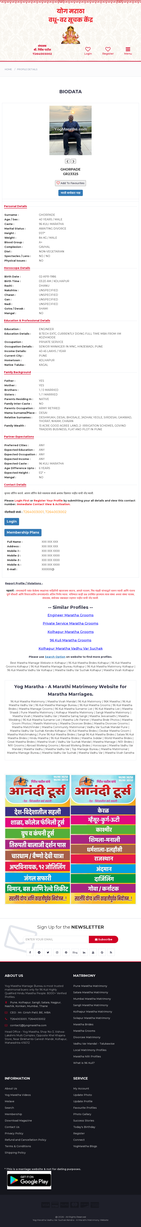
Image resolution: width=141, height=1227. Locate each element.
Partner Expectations (19, 436)
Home (8, 69)
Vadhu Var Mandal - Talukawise (94, 1043)
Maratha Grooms (84, 1030)
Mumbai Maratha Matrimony (92, 998)
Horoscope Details (17, 268)
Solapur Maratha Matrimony (91, 1018)
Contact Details (15, 484)
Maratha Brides (83, 1024)
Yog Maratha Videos (18, 1095)
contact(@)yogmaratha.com (25, 1025)
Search (9, 1107)
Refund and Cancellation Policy (25, 1139)
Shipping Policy (15, 1152)
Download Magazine (18, 1120)
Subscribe (103, 939)
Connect (79, 1139)
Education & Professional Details (27, 320)
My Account (81, 1088)
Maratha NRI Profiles (87, 1056)
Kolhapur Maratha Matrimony (92, 1011)
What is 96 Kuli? (84, 1063)
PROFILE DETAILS (27, 69)
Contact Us (12, 1127)
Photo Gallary (82, 1114)
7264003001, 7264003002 (25, 1019)
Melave (9, 1101)
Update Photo (82, 1095)
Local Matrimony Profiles (89, 1050)
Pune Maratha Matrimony (90, 986)
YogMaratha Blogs (85, 1146)
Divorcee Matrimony (86, 1037)
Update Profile (83, 1101)
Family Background (17, 372)
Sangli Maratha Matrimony (90, 1005)
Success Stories (83, 1120)
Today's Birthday (84, 1127)
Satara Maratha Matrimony (90, 992)
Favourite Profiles (85, 1107)
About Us (11, 1088)
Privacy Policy (14, 1133)
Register (79, 1133)
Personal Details (15, 206)
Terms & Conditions (18, 1146)
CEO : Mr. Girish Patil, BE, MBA (27, 1012)
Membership (13, 1114)
